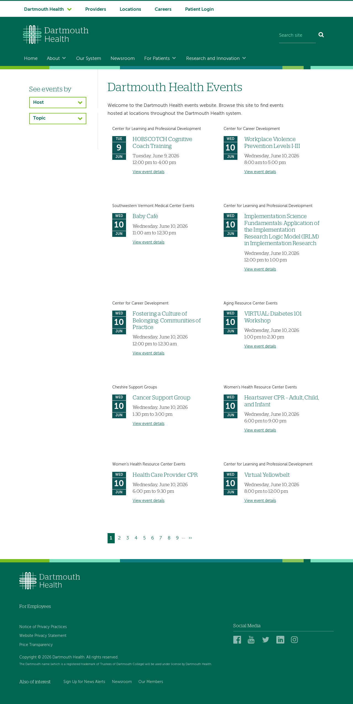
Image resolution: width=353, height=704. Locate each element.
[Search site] (297, 36)
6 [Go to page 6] (153, 537)
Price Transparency (36, 645)
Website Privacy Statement (42, 636)
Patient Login (199, 9)
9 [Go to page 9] (178, 537)
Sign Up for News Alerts (84, 682)
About (53, 58)
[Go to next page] (190, 538)
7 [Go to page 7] (161, 537)
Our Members (150, 682)
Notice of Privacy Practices (43, 627)
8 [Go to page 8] (170, 537)
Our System (88, 58)
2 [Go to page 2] (120, 537)
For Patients (157, 58)
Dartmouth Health (44, 9)
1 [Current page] (112, 538)
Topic (39, 118)
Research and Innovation (213, 58)
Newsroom (123, 58)
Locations (130, 9)
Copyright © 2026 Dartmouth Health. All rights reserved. (68, 657)
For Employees (35, 606)
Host (38, 102)
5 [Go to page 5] (145, 537)
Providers (95, 9)
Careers (163, 9)
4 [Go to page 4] (137, 537)
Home (31, 58)
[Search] (321, 36)
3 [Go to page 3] (128, 537)
